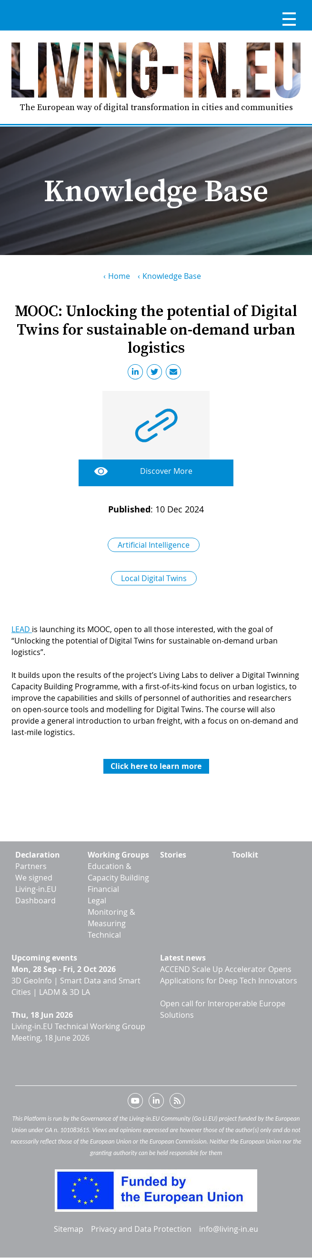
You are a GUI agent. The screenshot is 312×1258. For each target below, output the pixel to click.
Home (119, 276)
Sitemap (68, 1229)
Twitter (156, 373)
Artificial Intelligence (154, 545)
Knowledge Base (171, 276)
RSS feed (177, 1102)
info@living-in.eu (228, 1229)
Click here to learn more (156, 766)
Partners (31, 866)
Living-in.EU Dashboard (36, 895)
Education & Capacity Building (118, 872)
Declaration (37, 854)
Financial (103, 889)
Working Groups (118, 854)
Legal (97, 900)
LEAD (21, 629)
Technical (104, 935)
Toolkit (245, 854)
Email (175, 373)
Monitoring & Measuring (111, 918)
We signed (33, 877)
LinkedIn (137, 373)
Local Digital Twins (154, 578)
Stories (173, 854)
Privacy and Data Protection (141, 1229)
